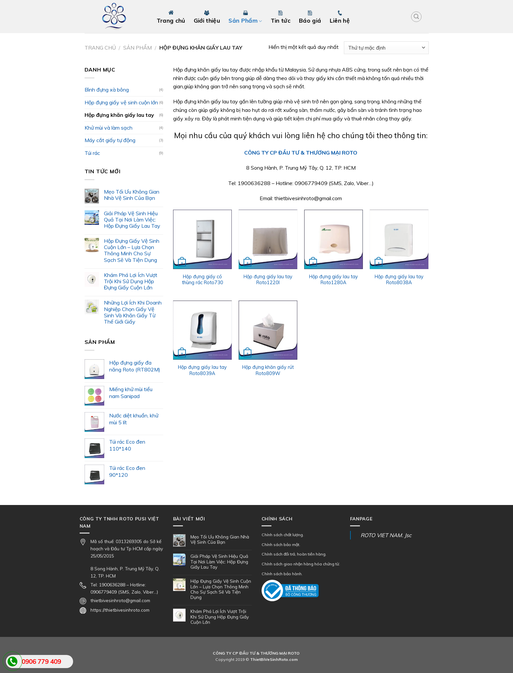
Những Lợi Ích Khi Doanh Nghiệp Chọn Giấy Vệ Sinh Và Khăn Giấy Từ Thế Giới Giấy (133, 312)
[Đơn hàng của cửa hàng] (386, 47)
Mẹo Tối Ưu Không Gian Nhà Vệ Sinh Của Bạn (131, 195)
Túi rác (92, 153)
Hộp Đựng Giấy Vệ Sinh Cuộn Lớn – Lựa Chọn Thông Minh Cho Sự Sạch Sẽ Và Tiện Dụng (131, 250)
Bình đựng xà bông (107, 89)
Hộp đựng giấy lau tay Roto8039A (202, 370)
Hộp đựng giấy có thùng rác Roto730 (202, 280)
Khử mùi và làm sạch (108, 127)
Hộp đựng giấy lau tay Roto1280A (333, 280)
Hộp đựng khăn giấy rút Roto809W (268, 370)
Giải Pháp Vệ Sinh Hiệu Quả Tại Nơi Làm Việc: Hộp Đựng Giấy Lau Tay (132, 219)
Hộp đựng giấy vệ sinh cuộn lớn (121, 102)
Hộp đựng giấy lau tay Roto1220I (268, 280)
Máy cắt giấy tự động (110, 140)
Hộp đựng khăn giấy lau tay (119, 115)
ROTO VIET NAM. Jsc (386, 535)
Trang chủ (100, 47)
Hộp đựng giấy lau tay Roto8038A (399, 280)
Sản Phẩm (137, 47)
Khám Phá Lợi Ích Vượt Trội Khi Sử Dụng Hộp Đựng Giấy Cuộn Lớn (130, 281)
